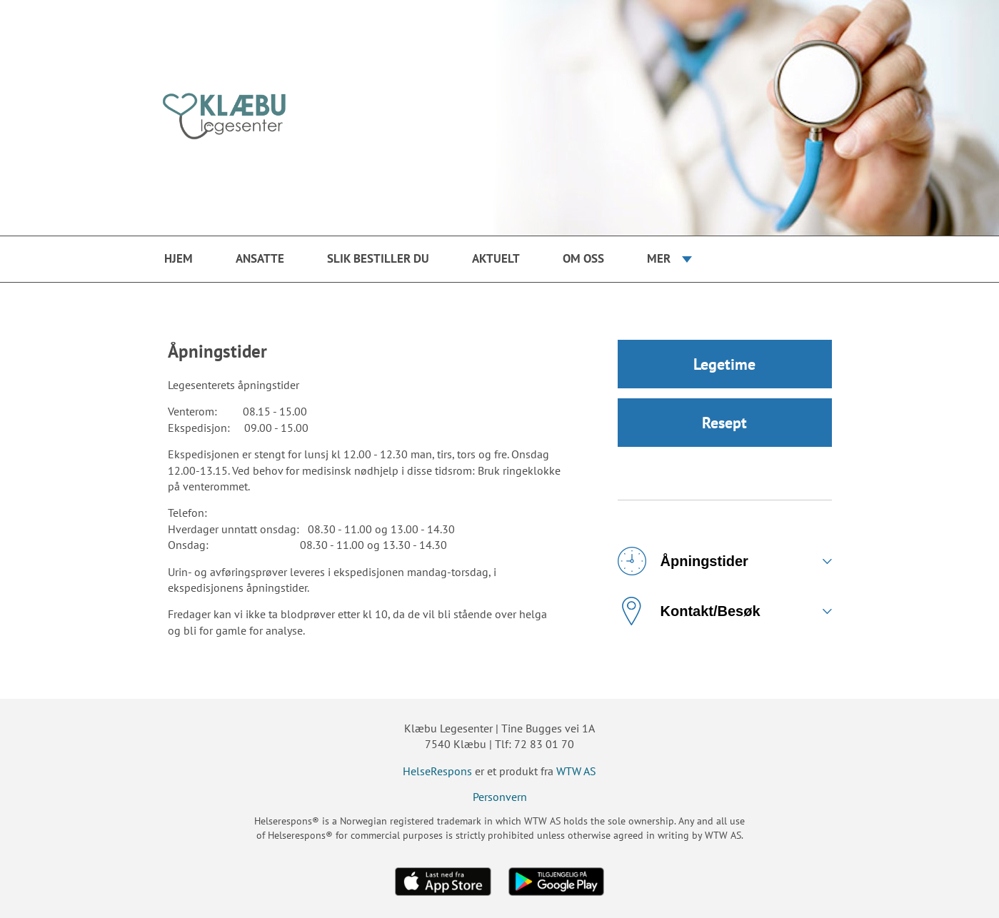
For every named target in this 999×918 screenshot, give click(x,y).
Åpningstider (683, 561)
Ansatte (260, 258)
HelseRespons (437, 771)
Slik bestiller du (378, 258)
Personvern (500, 797)
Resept (724, 423)
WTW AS (576, 771)
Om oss (583, 258)
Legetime (724, 364)
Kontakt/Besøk (689, 611)
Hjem (178, 258)
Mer (659, 258)
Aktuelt (496, 258)
